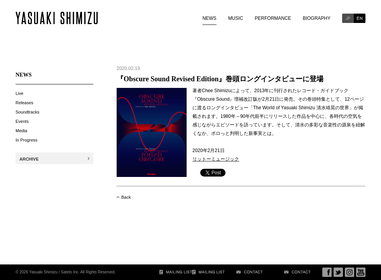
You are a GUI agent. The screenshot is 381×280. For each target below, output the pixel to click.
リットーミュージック (215, 159)
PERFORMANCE (273, 18)
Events (22, 121)
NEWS (210, 18)
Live (19, 93)
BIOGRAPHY (316, 18)
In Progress (26, 140)
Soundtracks (27, 112)
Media (21, 130)
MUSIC (235, 18)
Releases (24, 102)
